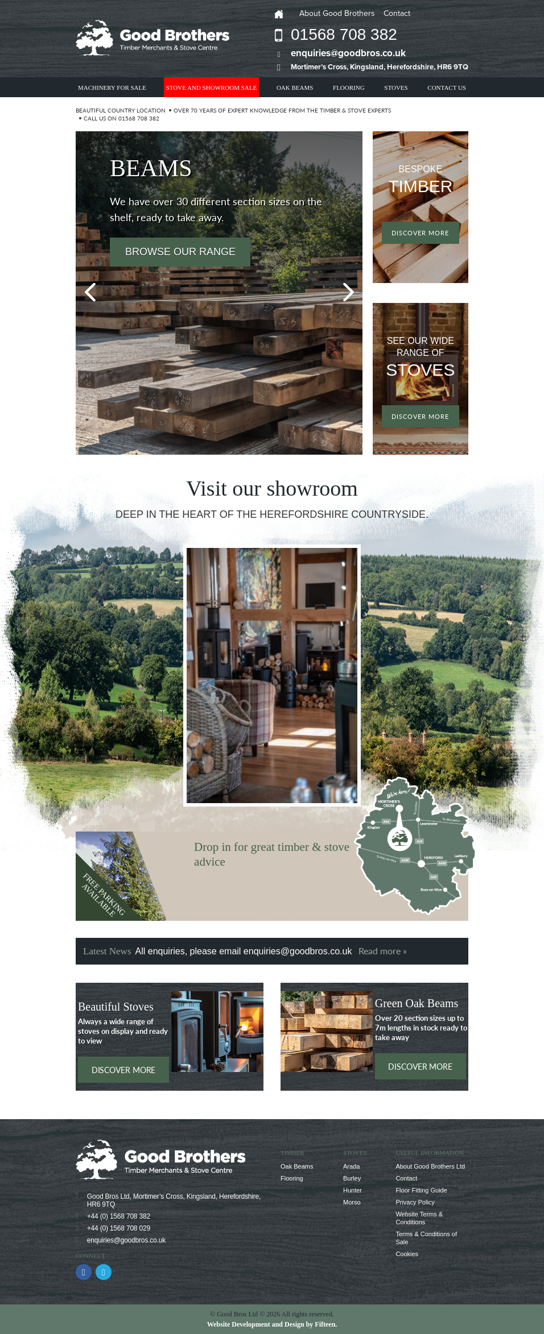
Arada (351, 1166)
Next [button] (348, 293)
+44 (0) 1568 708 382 (118, 1216)
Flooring (349, 87)
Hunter (352, 1190)
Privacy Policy (414, 1202)
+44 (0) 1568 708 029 (118, 1228)
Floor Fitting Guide (421, 1190)
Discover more (420, 232)
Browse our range (180, 251)
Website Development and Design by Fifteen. (272, 1324)
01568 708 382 (344, 34)
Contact (397, 13)
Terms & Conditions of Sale (426, 1238)
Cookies (406, 1253)
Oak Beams (295, 87)
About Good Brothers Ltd (430, 1166)
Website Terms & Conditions (419, 1218)
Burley (352, 1178)
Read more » (382, 950)
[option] (219, 293)
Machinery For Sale (112, 87)
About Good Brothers (337, 13)
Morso (352, 1202)
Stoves (395, 87)
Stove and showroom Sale (211, 87)
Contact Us (446, 87)
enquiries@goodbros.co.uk (348, 53)
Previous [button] (90, 293)
